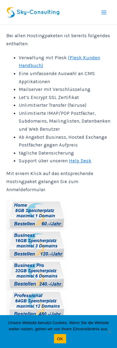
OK (60, 339)
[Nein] (109, 331)
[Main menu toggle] (104, 12)
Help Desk (80, 161)
